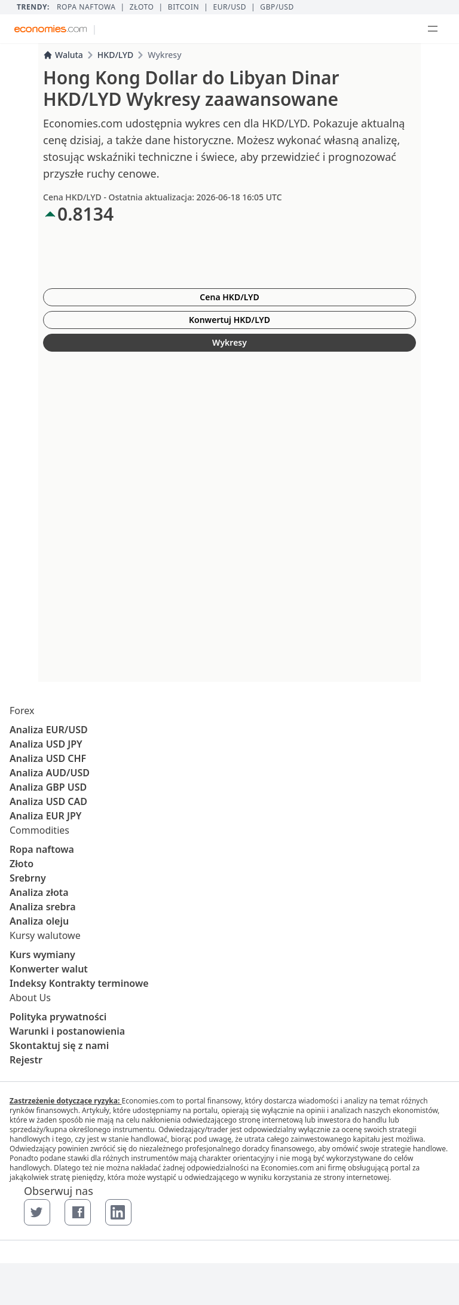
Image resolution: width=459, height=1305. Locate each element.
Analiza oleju (39, 921)
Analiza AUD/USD (50, 772)
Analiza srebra (43, 906)
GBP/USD (277, 7)
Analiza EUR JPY (45, 815)
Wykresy (229, 342)
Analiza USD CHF (48, 758)
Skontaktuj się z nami (59, 1045)
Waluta (63, 54)
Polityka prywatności (58, 1016)
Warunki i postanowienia (67, 1031)
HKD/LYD (115, 54)
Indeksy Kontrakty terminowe (79, 983)
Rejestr (26, 1059)
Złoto (142, 7)
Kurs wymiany (42, 954)
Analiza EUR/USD (49, 729)
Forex (22, 710)
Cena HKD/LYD (229, 297)
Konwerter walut (49, 968)
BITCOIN (183, 7)
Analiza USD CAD (48, 801)
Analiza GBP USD (48, 787)
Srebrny (28, 878)
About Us (30, 997)
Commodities (39, 830)
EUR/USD (229, 7)
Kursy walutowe (45, 935)
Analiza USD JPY (46, 744)
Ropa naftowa (86, 7)
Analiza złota (39, 892)
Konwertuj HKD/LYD (229, 319)
